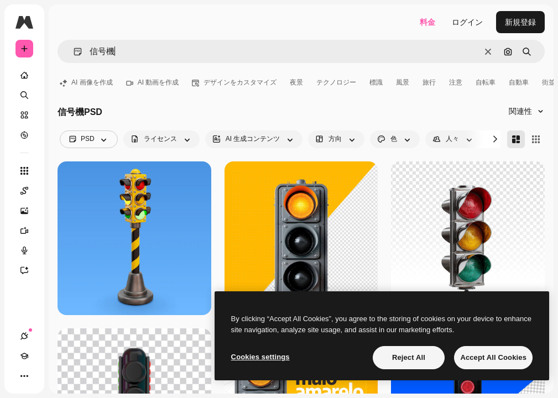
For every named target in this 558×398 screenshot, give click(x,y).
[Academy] (24, 356)
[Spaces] (29, 191)
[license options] (161, 139)
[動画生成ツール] (29, 230)
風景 (402, 82)
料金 (427, 22)
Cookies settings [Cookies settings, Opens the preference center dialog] (260, 357)
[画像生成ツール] (29, 210)
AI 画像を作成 (86, 82)
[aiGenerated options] (254, 139)
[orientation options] (336, 139)
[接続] (24, 336)
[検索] (24, 95)
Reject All (408, 357)
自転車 (486, 82)
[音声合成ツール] (29, 250)
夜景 (296, 82)
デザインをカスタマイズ (234, 82)
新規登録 (520, 22)
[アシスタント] (29, 270)
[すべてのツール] (24, 171)
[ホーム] (24, 75)
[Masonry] (516, 139)
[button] (73, 52)
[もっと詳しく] (24, 135)
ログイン (467, 22)
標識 (376, 82)
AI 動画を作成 (152, 82)
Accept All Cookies (493, 357)
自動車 (519, 82)
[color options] (395, 139)
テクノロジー (336, 82)
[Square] (536, 139)
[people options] (453, 139)
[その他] (24, 376)
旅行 (429, 82)
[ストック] (24, 115)
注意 (455, 82)
